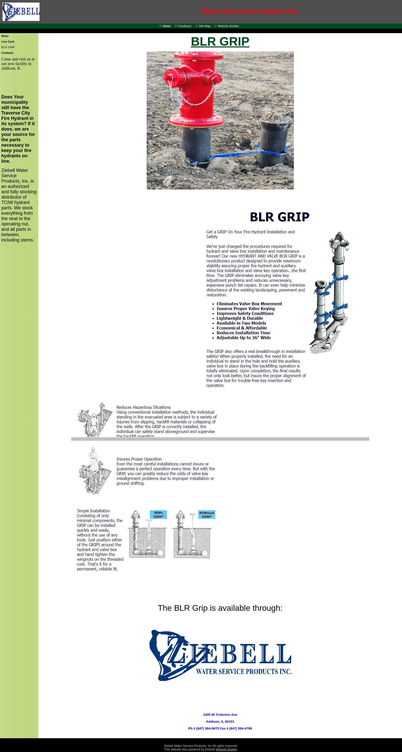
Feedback (184, 26)
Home (167, 26)
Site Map (204, 26)
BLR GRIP (8, 47)
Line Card (7, 41)
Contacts (7, 52)
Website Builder (228, 26)
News (5, 35)
